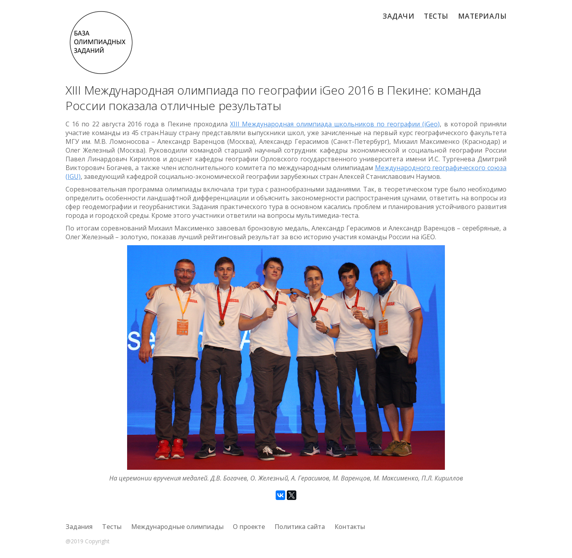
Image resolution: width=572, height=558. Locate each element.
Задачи (398, 16)
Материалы (482, 16)
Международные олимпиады (177, 526)
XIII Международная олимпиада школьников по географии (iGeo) (335, 124)
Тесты (436, 16)
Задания (79, 526)
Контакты (349, 526)
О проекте (249, 526)
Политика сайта (299, 526)
